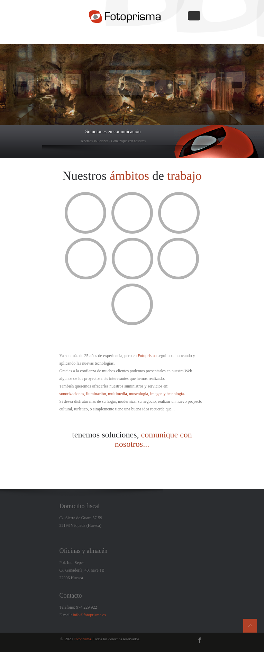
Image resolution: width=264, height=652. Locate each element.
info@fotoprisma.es (89, 614)
